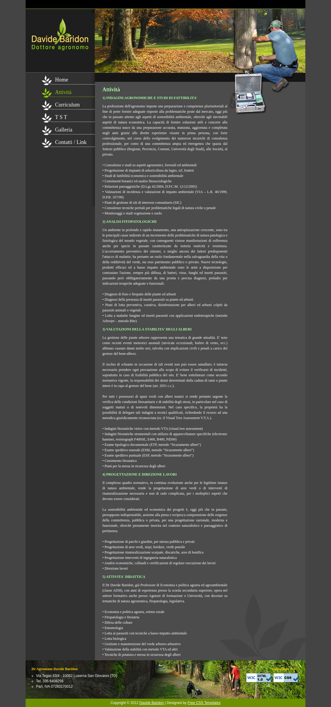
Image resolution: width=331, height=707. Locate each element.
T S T (61, 117)
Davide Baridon (151, 703)
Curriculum (67, 105)
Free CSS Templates (204, 703)
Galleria (63, 130)
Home (61, 80)
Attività (63, 92)
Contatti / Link (71, 142)
